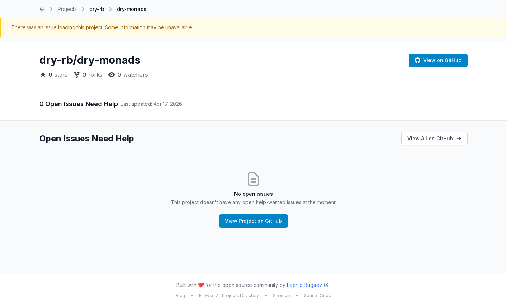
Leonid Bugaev (304, 285)
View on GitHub (438, 60)
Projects (67, 9)
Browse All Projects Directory (229, 295)
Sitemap (281, 295)
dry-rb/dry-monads (89, 60)
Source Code (317, 295)
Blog (180, 295)
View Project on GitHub (253, 221)
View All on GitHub (434, 138)
